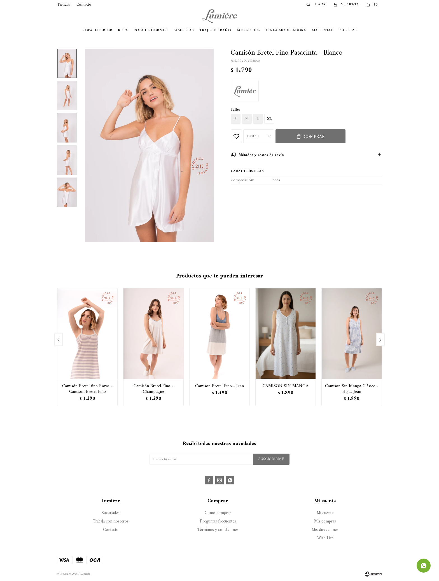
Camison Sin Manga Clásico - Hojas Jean (352, 389)
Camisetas (183, 30)
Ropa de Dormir (150, 30)
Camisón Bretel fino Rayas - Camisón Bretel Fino (87, 389)
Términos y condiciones (218, 530)
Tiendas (63, 4)
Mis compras (325, 521)
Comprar (314, 137)
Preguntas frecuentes (218, 521)
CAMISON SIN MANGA (286, 386)
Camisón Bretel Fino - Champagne (153, 389)
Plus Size (347, 30)
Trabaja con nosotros (111, 521)
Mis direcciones (325, 530)
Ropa (123, 30)
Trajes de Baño (215, 30)
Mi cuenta (325, 513)
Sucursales (111, 513)
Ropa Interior (97, 30)
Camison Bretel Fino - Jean (219, 386)
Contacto (83, 4)
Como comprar (218, 513)
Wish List (325, 538)
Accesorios (248, 30)
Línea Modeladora (286, 30)
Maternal (322, 30)
